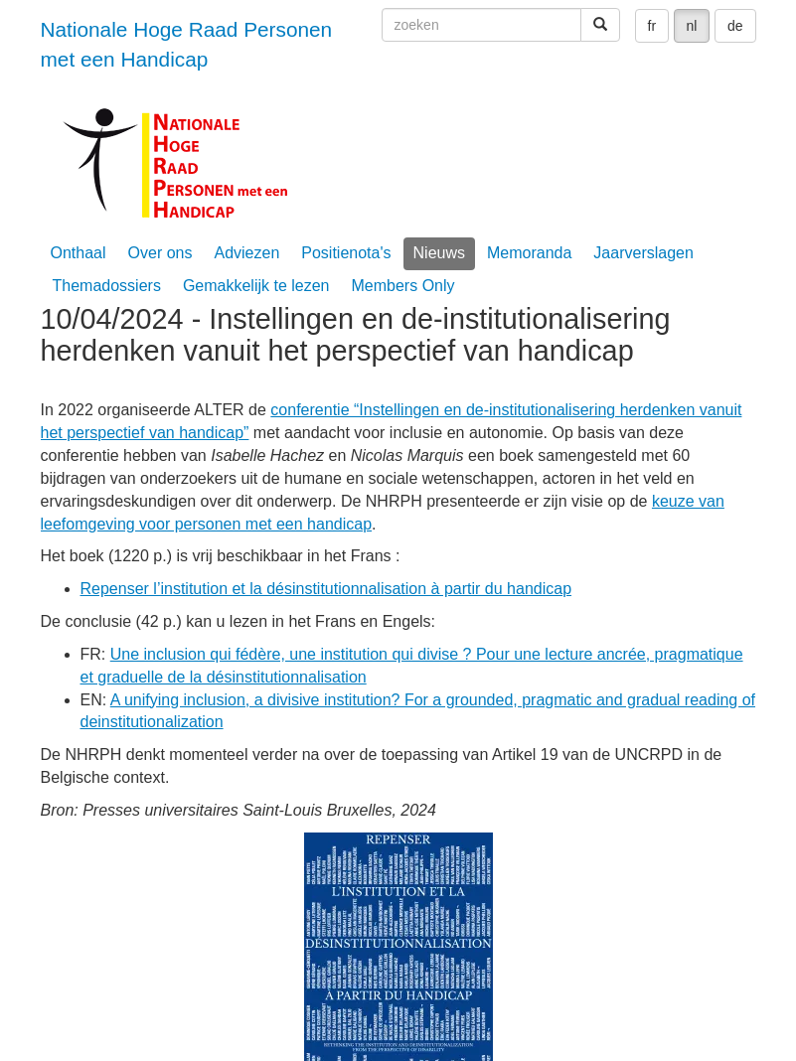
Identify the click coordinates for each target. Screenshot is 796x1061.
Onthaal (78, 252)
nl (692, 26)
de (735, 26)
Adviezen (246, 252)
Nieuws (439, 252)
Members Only (403, 285)
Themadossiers (107, 285)
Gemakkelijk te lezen (256, 285)
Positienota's (346, 252)
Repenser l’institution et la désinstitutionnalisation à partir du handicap (326, 588)
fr (652, 26)
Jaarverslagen (643, 252)
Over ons (160, 252)
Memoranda (529, 252)
